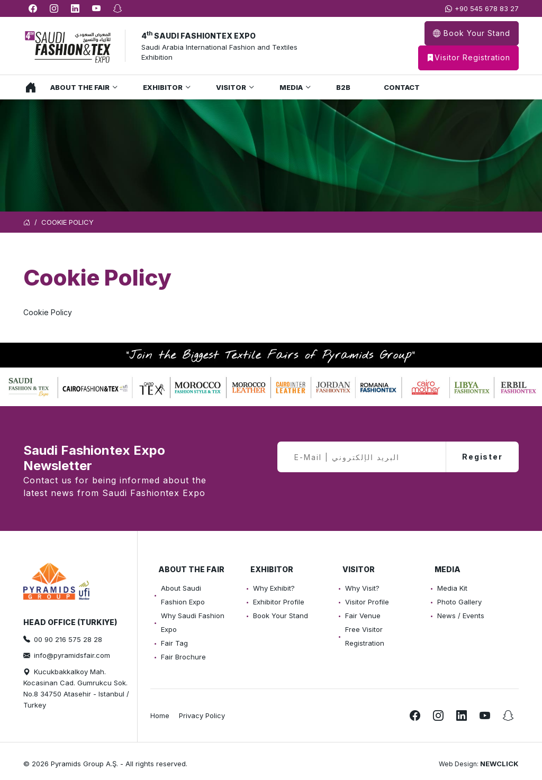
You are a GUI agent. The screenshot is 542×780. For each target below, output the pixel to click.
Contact (402, 87)
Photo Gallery (459, 602)
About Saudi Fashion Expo (183, 595)
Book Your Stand (471, 33)
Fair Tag (174, 643)
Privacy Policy (202, 715)
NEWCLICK (499, 763)
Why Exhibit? (274, 588)
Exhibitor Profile (278, 602)
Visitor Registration (468, 57)
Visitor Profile (367, 602)
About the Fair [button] (80, 87)
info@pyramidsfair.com (72, 655)
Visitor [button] (231, 87)
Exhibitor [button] (163, 87)
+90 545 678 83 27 (487, 8)
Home (28, 87)
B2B (343, 87)
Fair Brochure (183, 657)
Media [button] (291, 87)
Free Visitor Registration (364, 636)
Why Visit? (362, 588)
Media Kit (452, 588)
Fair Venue (363, 615)
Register (482, 456)
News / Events (460, 615)
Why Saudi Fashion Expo (192, 622)
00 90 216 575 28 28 (68, 639)
